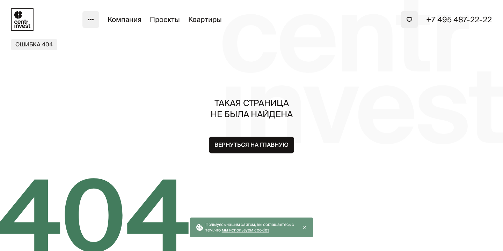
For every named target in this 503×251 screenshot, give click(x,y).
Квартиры (205, 19)
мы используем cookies (245, 230)
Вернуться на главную (251, 145)
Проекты (165, 19)
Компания (124, 19)
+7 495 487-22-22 (459, 19)
